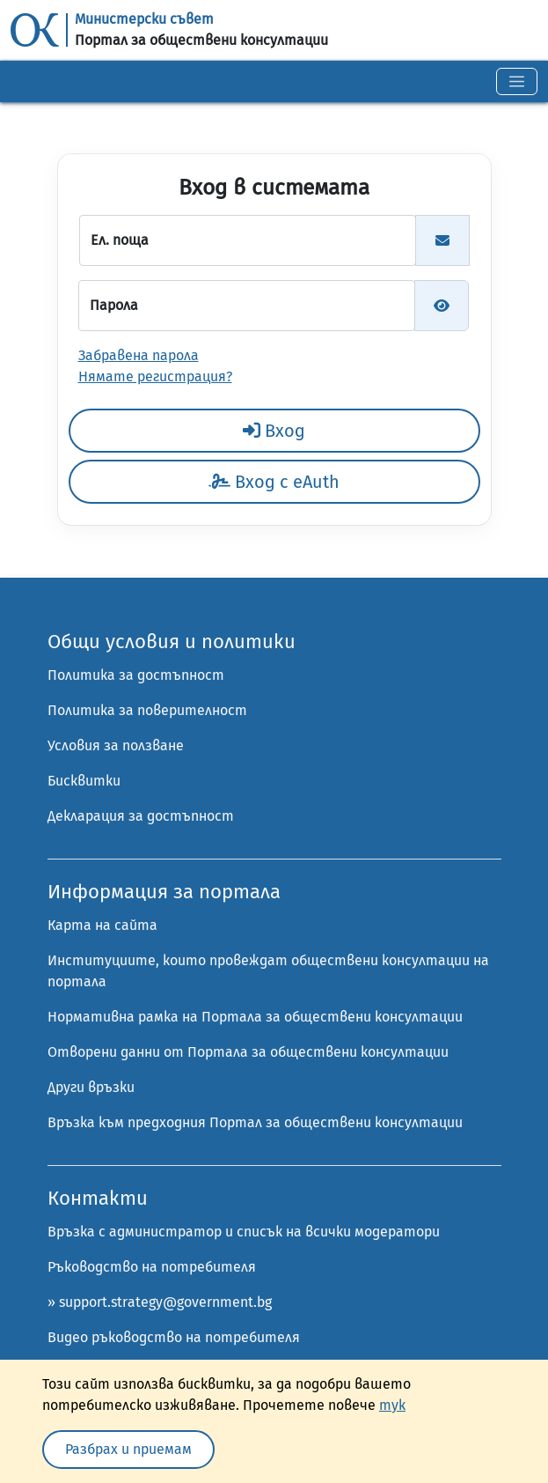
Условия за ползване (115, 745)
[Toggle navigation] (516, 81)
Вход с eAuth (274, 481)
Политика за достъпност (135, 675)
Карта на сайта (102, 925)
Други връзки (91, 1087)
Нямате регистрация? (155, 376)
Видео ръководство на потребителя (173, 1337)
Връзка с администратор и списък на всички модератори (243, 1231)
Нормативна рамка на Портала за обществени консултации (255, 1016)
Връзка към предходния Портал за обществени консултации (255, 1122)
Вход (274, 430)
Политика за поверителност (147, 710)
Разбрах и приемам (128, 1449)
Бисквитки (84, 780)
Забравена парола (138, 355)
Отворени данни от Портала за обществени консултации (248, 1052)
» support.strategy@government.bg (159, 1302)
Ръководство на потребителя (151, 1266)
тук (392, 1405)
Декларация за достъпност (140, 816)
